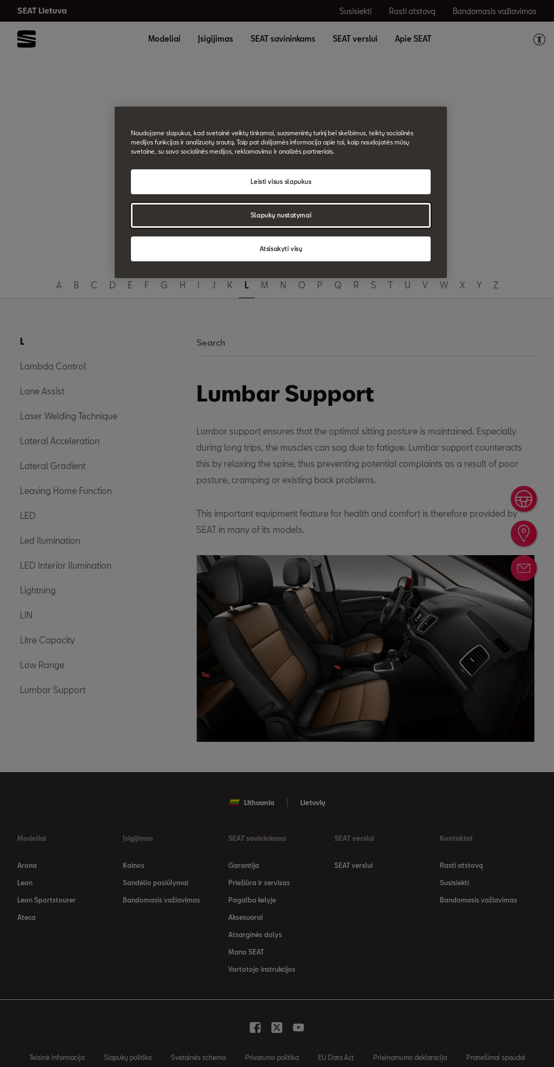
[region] (281, 192)
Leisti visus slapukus (281, 181)
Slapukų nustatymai (280, 215)
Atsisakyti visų (281, 248)
